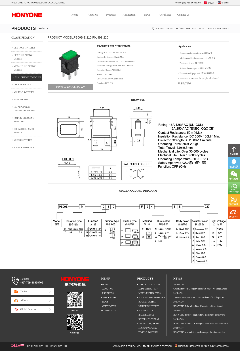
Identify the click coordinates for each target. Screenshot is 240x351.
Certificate (165, 14)
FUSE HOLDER (21, 99)
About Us (93, 14)
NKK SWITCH (41, 346)
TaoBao (24, 291)
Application (129, 14)
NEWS (105, 302)
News (147, 14)
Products (111, 14)
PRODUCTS (108, 293)
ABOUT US (107, 288)
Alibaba (24, 300)
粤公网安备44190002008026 (215, 346)
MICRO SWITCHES (23, 140)
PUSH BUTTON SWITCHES (199, 28)
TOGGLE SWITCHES (24, 147)
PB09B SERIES (221, 28)
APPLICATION (109, 297)
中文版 (211, 2)
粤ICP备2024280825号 (189, 346)
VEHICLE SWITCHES (24, 92)
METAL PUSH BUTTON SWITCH (25, 68)
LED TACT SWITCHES (24, 47)
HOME (105, 284)
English (225, 2)
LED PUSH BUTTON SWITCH (23, 57)
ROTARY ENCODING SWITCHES (24, 120)
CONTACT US (109, 310)
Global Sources (28, 309)
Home (74, 14)
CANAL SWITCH (58, 346)
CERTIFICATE (109, 306)
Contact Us (183, 14)
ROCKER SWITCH (22, 84)
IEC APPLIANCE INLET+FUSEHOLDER (24, 109)
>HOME (170, 28)
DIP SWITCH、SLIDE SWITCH (24, 131)
